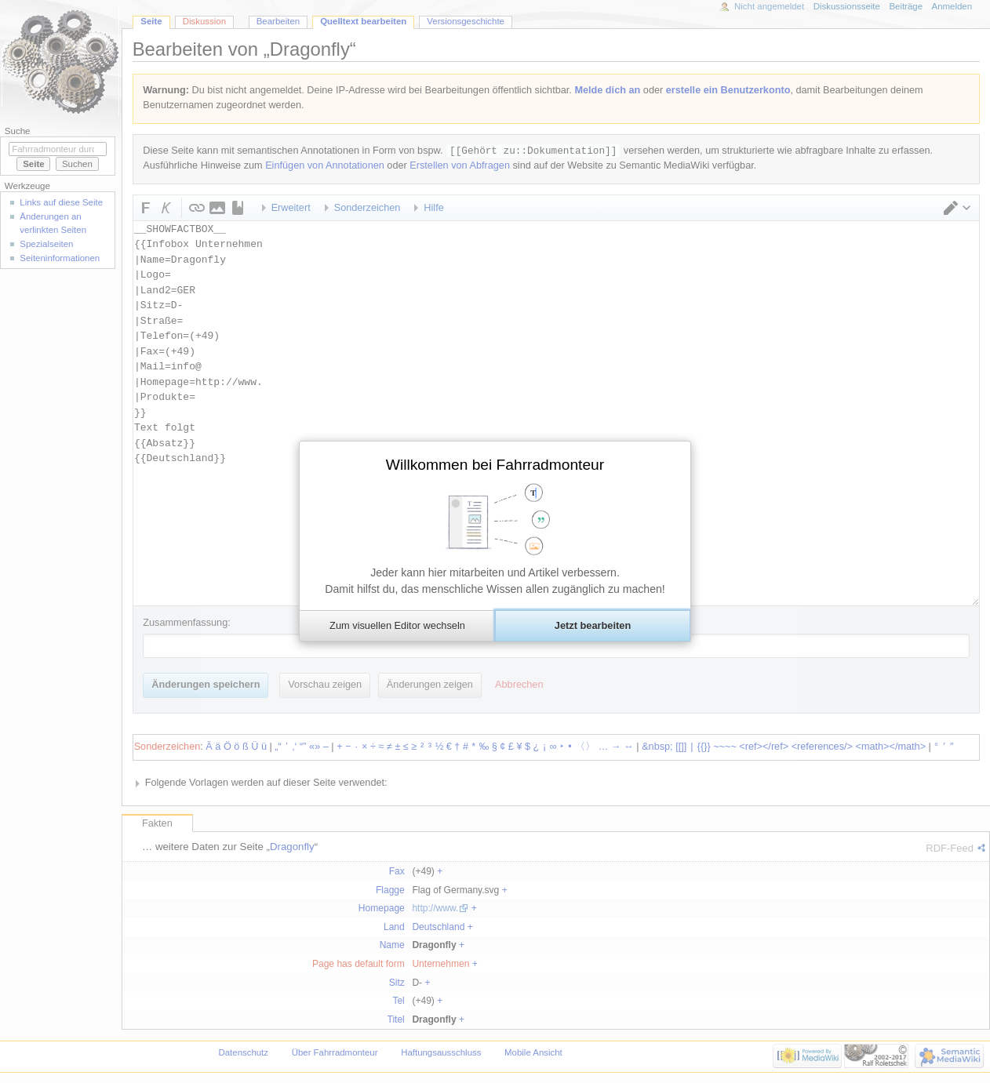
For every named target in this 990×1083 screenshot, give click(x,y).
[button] (397, 625)
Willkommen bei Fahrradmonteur (495, 464)
